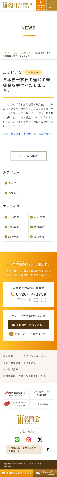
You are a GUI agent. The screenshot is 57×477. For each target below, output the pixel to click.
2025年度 (12, 217)
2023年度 (12, 227)
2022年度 (37, 227)
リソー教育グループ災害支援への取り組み (27, 134)
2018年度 (37, 236)
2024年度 (37, 217)
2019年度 (12, 236)
